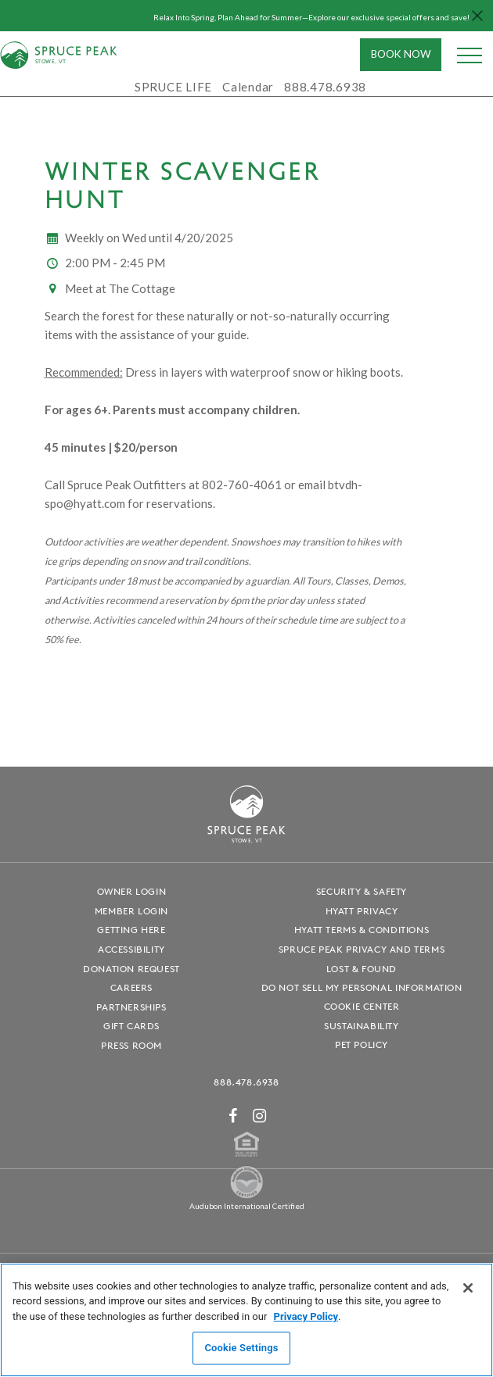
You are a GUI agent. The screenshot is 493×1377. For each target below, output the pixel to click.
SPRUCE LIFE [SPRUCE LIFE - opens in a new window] (173, 87)
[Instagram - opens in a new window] (260, 1116)
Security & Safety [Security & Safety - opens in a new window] (361, 891)
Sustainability (361, 1026)
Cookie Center (362, 1006)
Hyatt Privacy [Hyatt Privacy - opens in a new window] (362, 911)
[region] (246, 1320)
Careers (131, 987)
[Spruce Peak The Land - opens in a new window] (246, 1195)
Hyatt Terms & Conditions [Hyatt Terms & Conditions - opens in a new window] (361, 929)
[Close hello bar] (477, 15)
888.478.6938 (246, 1082)
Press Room (131, 1045)
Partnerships (131, 1007)
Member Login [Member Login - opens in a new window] (131, 911)
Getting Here (131, 929)
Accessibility (131, 949)
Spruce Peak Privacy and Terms (361, 949)
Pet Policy (361, 1044)
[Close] (468, 1288)
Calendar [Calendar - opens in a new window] (248, 87)
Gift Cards (131, 1026)
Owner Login (132, 891)
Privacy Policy (306, 1316)
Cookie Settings (241, 1348)
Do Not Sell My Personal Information (361, 987)
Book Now (401, 54)
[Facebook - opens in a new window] (233, 1116)
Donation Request (131, 969)
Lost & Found (361, 969)
